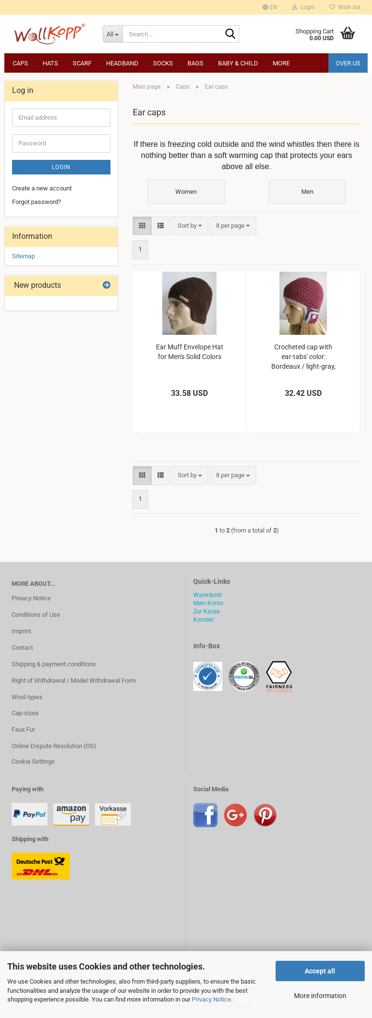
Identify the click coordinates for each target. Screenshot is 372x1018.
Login (61, 167)
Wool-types (27, 697)
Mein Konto (208, 603)
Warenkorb (207, 595)
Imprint (21, 631)
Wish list (344, 7)
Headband (122, 63)
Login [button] (303, 7)
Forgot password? (36, 201)
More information (320, 996)
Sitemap (23, 256)
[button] (270, 7)
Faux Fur (23, 729)
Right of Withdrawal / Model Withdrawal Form (74, 680)
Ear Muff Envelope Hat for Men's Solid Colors (189, 351)
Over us (348, 63)
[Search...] (113, 34)
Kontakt (203, 619)
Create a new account (42, 188)
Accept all (320, 971)
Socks (163, 63)
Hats (50, 63)
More (281, 63)
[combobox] (189, 226)
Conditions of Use (36, 614)
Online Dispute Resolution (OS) (54, 746)
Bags (195, 63)
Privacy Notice (211, 999)
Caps (20, 63)
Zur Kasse (206, 611)
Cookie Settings (33, 761)
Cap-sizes (25, 713)
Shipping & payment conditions (54, 664)
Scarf (82, 63)
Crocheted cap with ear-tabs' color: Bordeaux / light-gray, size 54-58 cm (303, 357)
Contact (22, 647)
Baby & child (238, 63)
